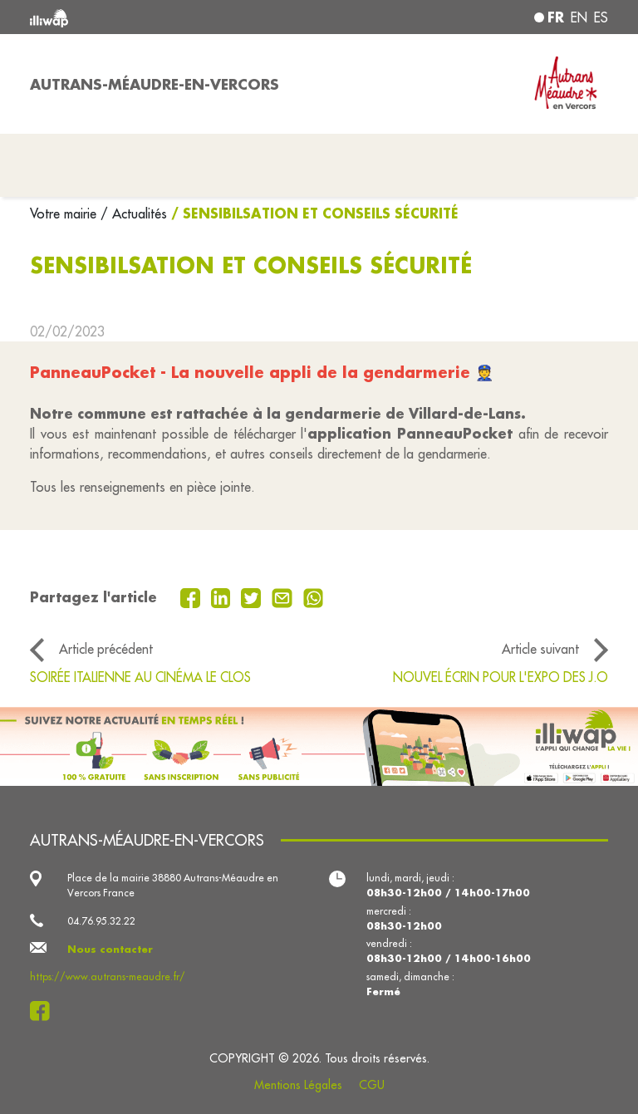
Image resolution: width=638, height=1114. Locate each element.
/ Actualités (134, 213)
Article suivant (540, 648)
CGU (372, 1084)
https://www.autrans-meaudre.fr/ (107, 976)
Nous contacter (110, 949)
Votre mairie (65, 213)
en (579, 17)
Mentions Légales (298, 1084)
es (601, 17)
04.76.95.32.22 (101, 921)
